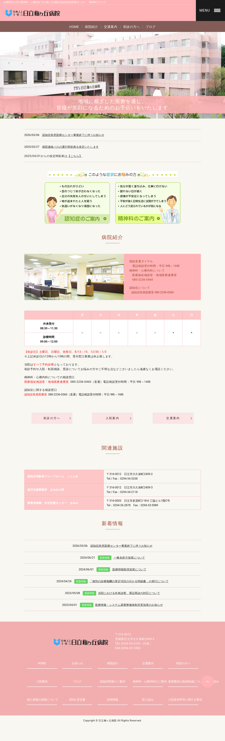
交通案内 (110, 26)
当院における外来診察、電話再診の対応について (121, 593)
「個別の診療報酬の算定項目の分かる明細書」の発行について (121, 581)
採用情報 (112, 699)
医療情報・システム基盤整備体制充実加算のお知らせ (121, 605)
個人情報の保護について (42, 699)
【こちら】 (74, 156)
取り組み (148, 699)
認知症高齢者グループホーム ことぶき (52, 476)
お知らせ (77, 663)
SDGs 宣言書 (77, 699)
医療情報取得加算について (121, 569)
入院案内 (112, 418)
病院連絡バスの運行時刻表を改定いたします (70, 147)
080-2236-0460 (142, 279)
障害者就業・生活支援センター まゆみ (52, 503)
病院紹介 (91, 26)
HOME (74, 26)
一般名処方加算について (121, 557)
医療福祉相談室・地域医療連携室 (154, 275)
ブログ (151, 26)
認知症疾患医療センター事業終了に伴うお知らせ (73, 135)
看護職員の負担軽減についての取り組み (183, 681)
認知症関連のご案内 (112, 681)
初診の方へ (131, 26)
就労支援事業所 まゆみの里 (45, 489)
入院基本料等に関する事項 (183, 699)
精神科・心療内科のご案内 (148, 681)
